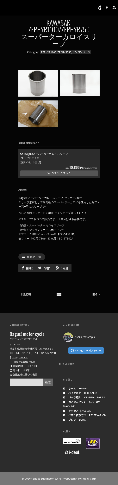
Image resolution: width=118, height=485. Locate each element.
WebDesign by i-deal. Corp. (79, 478)
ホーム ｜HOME (75, 388)
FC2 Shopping (59, 173)
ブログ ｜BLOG (74, 419)
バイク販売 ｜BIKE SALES (80, 393)
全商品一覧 (31, 257)
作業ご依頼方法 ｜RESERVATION (84, 415)
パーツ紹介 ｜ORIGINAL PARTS (84, 397)
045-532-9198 (23, 353)
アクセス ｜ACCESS (77, 410)
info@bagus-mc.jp (24, 361)
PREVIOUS (26, 294)
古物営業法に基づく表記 (23, 374)
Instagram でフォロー (86, 350)
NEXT (94, 294)
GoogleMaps (19, 357)
